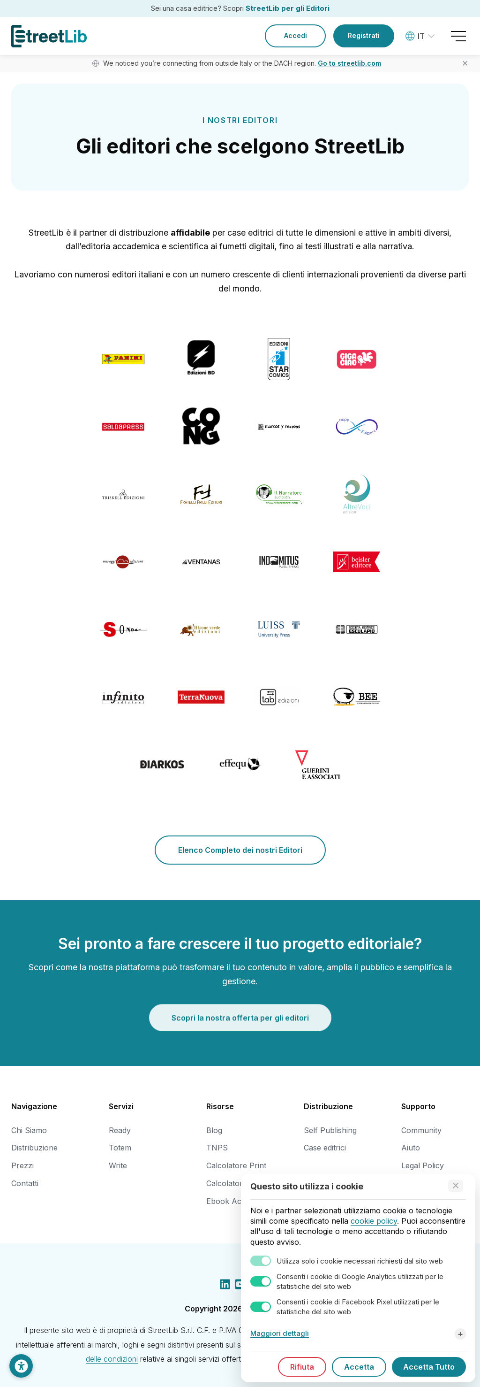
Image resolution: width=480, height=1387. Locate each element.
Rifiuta (302, 1367)
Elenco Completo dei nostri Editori (240, 850)
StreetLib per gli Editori (288, 8)
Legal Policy (422, 1165)
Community (421, 1130)
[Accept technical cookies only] (455, 1186)
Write (118, 1165)
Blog (214, 1130)
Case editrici (325, 1147)
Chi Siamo (29, 1130)
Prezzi (22, 1165)
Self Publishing (330, 1130)
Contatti (24, 1183)
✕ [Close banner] (465, 63)
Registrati (364, 35)
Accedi (295, 35)
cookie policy (374, 1221)
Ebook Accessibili (237, 1201)
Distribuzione (34, 1147)
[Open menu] (458, 36)
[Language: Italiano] (421, 36)
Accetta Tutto (429, 1367)
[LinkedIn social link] (225, 1286)
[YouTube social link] (240, 1286)
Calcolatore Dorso (238, 1183)
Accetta (359, 1367)
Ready (120, 1130)
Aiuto (410, 1147)
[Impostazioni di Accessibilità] (21, 1366)
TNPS (217, 1147)
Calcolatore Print (236, 1165)
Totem (120, 1147)
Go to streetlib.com (349, 63)
